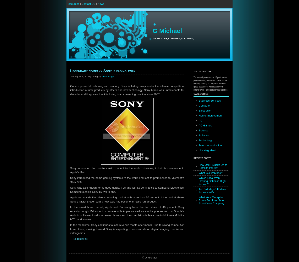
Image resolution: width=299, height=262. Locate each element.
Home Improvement (210, 115)
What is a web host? (211, 173)
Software (204, 135)
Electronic (205, 110)
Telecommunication (210, 145)
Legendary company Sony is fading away (102, 71)
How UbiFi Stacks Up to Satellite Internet (213, 166)
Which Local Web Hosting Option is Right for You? (212, 181)
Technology (108, 76)
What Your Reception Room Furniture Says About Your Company (211, 200)
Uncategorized (207, 150)
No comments (81, 239)
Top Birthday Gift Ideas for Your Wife (212, 191)
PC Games (205, 125)
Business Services (210, 100)
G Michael (167, 30)
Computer (205, 105)
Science (203, 130)
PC (200, 120)
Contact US (88, 3)
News (101, 3)
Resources (72, 3)
